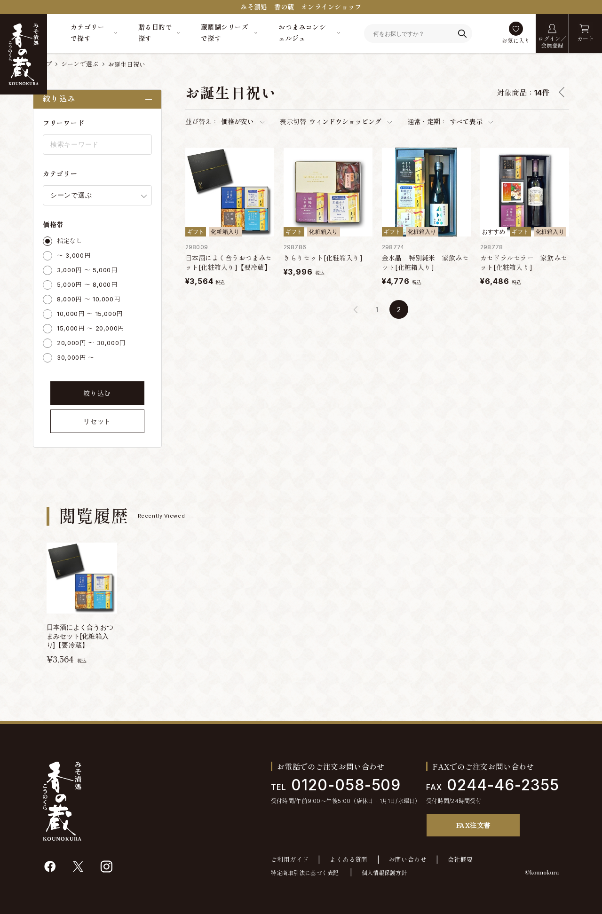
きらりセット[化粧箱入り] (323, 258)
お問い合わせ (408, 860)
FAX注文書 (473, 825)
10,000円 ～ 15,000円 (90, 313)
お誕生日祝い (127, 64)
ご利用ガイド (290, 860)
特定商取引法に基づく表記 (305, 872)
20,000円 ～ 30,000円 (91, 343)
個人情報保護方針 (384, 872)
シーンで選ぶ (80, 64)
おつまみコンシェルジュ (302, 32)
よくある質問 (348, 860)
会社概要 (460, 860)
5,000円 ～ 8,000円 (87, 284)
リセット (97, 421)
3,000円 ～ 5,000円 (87, 270)
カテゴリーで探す (87, 32)
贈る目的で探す (155, 32)
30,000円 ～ (76, 357)
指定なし (70, 240)
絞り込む (97, 393)
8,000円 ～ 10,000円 (88, 299)
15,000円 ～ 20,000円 (90, 328)
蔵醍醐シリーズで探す (224, 32)
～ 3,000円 (73, 255)
